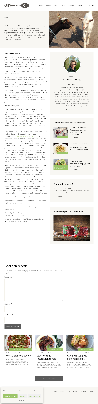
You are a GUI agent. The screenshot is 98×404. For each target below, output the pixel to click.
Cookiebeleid (21, 400)
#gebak (66, 137)
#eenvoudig (60, 137)
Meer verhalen (49, 379)
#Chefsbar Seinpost (83, 349)
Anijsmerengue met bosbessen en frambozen (78, 132)
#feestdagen (59, 349)
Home (41, 5)
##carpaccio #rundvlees (16, 349)
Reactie (9, 277)
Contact (79, 5)
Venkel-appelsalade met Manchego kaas (79, 148)
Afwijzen (22, 396)
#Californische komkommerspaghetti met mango (61, 167)
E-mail (8, 315)
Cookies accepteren (10, 396)
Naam (8, 304)
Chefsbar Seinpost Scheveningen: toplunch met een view (79, 358)
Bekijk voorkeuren (34, 396)
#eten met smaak (27, 349)
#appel (59, 152)
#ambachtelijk (51, 349)
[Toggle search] (85, 5)
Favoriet (62, 5)
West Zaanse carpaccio (18, 355)
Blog (55, 5)
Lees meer (70, 110)
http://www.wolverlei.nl (26, 136)
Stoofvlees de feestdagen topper (46, 357)
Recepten (48, 5)
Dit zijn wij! (71, 5)
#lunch (91, 349)
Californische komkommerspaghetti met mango (80, 163)
